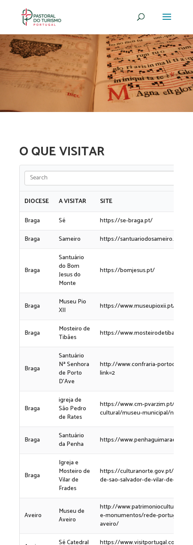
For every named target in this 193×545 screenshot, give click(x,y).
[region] (96, 73)
